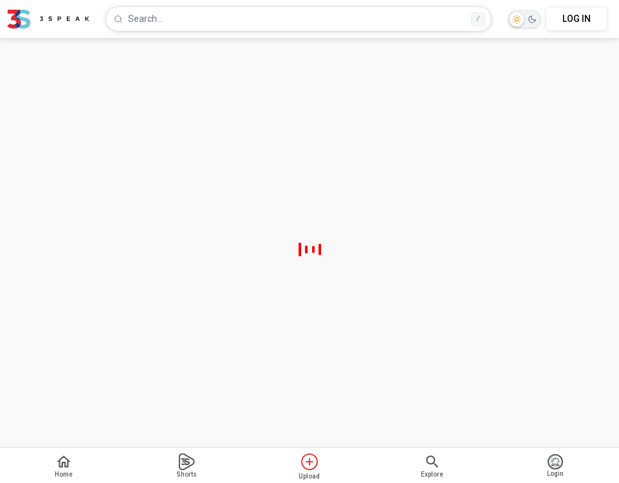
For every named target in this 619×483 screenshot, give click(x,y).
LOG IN (576, 19)
